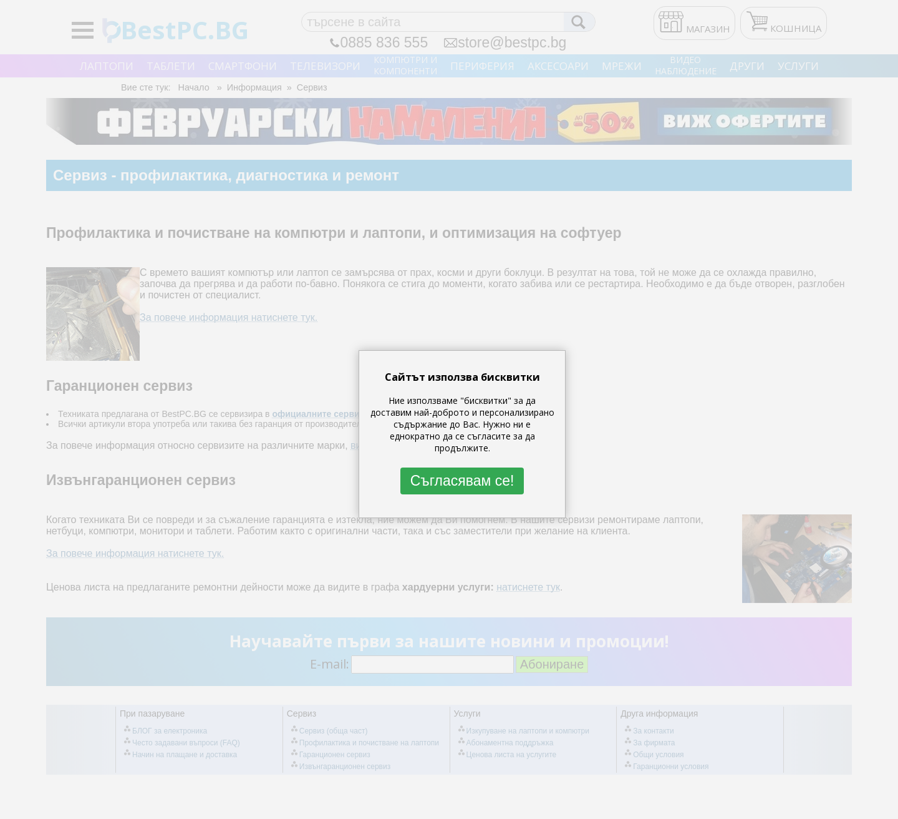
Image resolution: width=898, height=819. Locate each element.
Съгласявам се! (462, 481)
